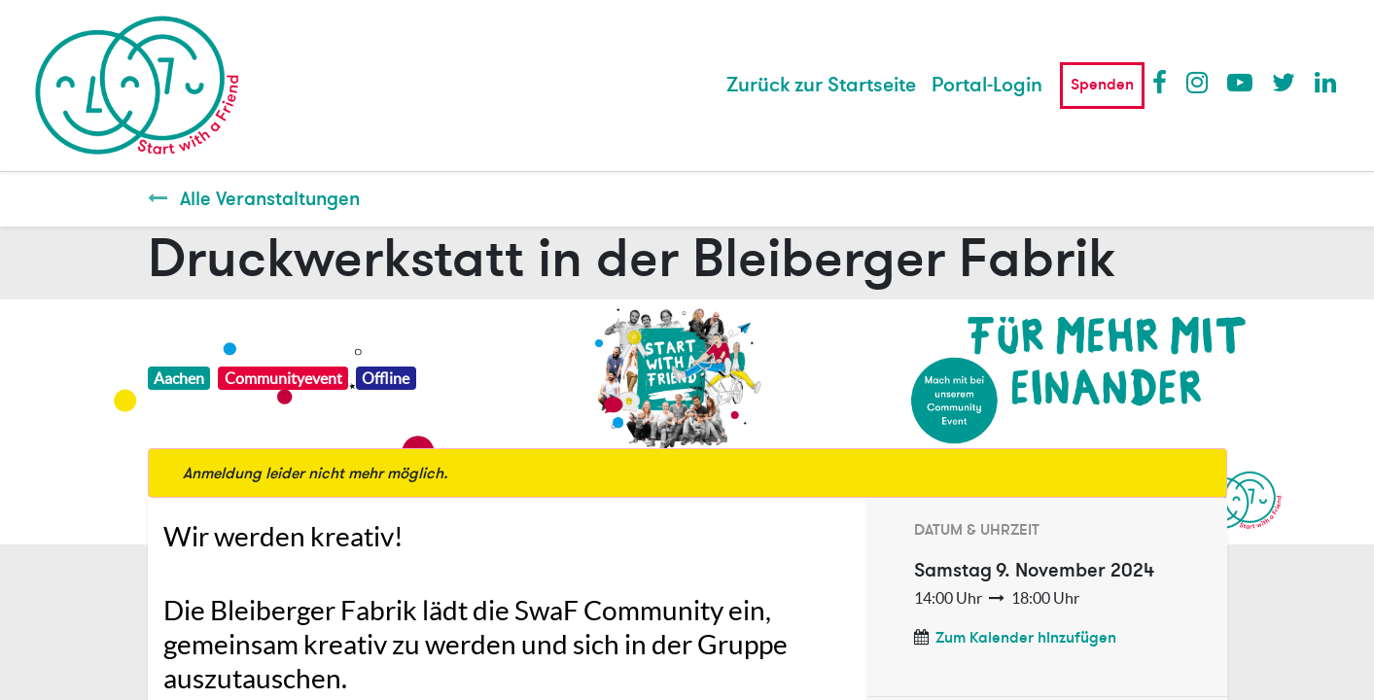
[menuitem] (821, 85)
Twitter (1283, 81)
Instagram (1198, 81)
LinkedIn (1326, 81)
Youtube (1238, 81)
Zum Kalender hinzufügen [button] (1025, 637)
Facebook (1164, 81)
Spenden (1102, 84)
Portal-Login (987, 85)
